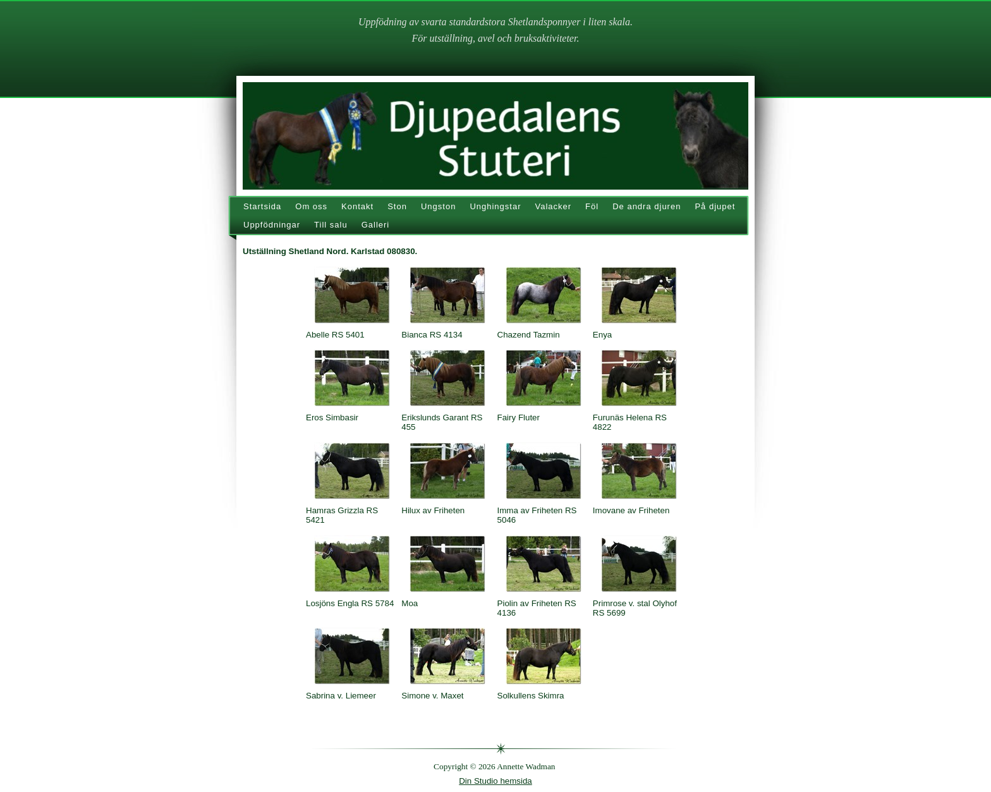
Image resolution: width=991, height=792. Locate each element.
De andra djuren (646, 206)
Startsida (262, 206)
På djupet (715, 206)
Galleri (376, 224)
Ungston (438, 206)
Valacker (553, 206)
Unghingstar (495, 206)
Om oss (311, 206)
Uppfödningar (271, 224)
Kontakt (357, 206)
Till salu (331, 224)
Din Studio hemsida (495, 781)
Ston (397, 206)
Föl (592, 206)
